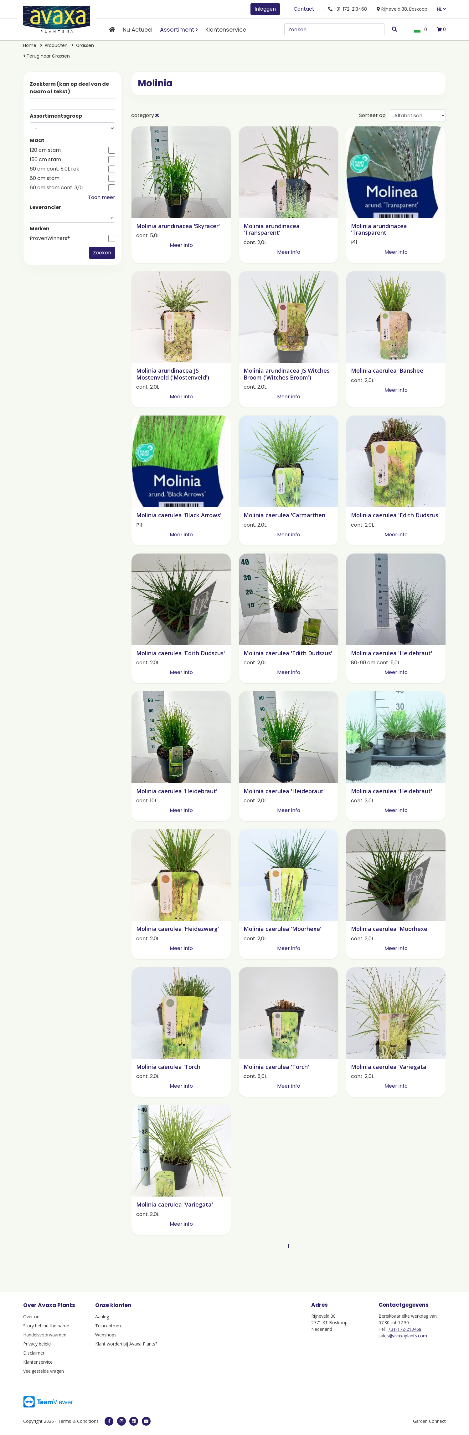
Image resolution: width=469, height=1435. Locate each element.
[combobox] (72, 218)
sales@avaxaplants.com (403, 1336)
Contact (304, 9)
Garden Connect (429, 1421)
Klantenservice (225, 29)
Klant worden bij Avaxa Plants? (126, 1344)
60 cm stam (44, 178)
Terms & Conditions (78, 1421)
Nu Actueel (137, 29)
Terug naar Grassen (46, 56)
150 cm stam (45, 159)
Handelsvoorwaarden (44, 1335)
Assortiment (177, 29)
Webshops (105, 1335)
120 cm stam (45, 150)
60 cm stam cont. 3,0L (57, 187)
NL (441, 9)
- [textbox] (34, 218)
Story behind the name (46, 1326)
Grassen (85, 45)
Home (29, 45)
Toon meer (101, 197)
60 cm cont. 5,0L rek (54, 169)
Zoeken (102, 252)
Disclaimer (33, 1353)
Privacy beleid (37, 1344)
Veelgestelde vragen (43, 1371)
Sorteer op (372, 115)
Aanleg (102, 1317)
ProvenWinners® (50, 238)
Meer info (181, 245)
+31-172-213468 (404, 1329)
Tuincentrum (108, 1326)
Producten (56, 45)
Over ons (32, 1317)
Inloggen (265, 9)
